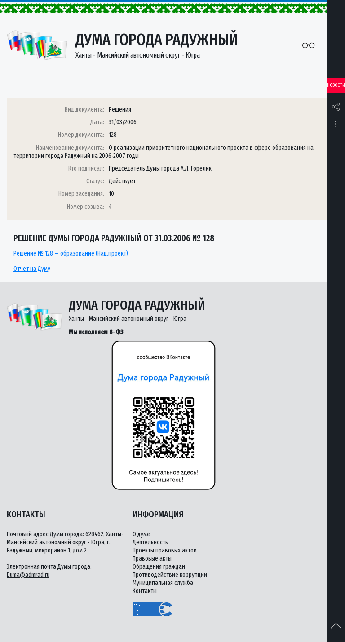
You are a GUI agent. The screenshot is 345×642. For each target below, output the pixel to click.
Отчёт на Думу (31, 269)
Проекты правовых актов (165, 550)
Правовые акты (152, 558)
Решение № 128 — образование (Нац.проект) (70, 253)
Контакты (145, 591)
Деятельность (150, 542)
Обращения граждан (159, 566)
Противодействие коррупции (170, 575)
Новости (336, 85)
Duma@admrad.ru (28, 575)
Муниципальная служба (163, 583)
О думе (141, 534)
